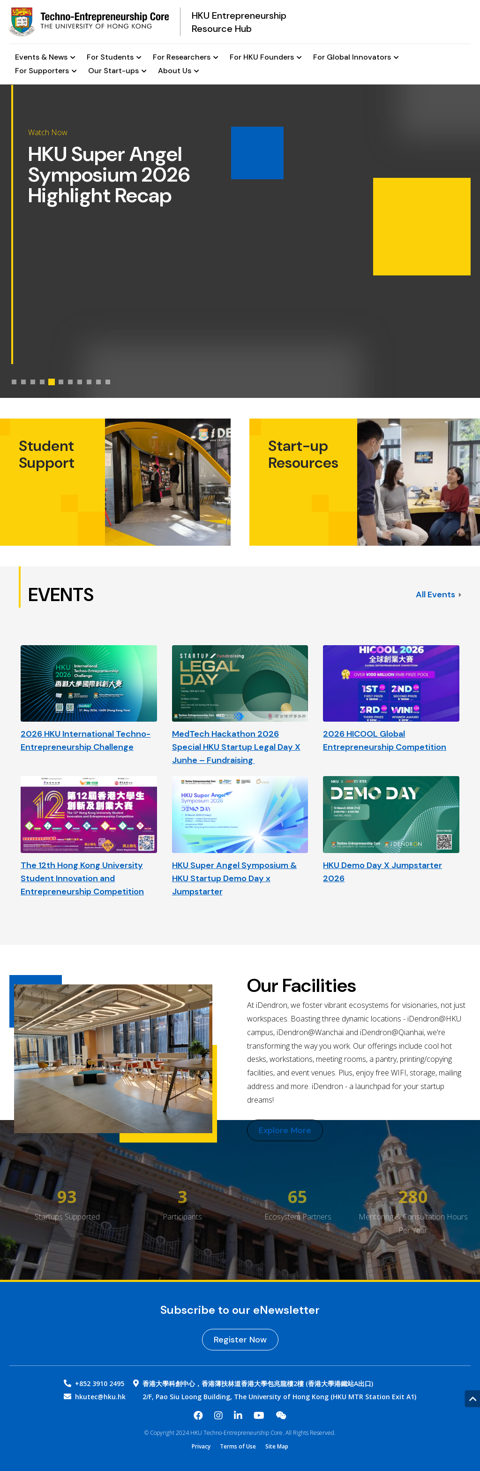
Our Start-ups (117, 71)
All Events (438, 594)
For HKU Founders (266, 57)
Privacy (201, 1446)
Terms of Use (238, 1446)
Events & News (45, 57)
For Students (114, 57)
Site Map (276, 1446)
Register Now (240, 1339)
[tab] (14, 382)
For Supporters (46, 71)
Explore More (285, 1130)
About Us (178, 71)
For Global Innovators (356, 57)
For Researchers (185, 57)
